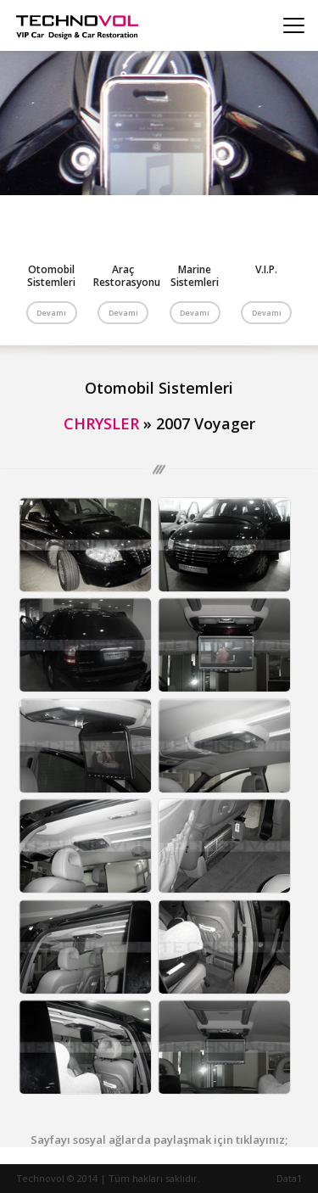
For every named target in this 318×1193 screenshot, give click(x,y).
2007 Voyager (205, 423)
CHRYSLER (101, 423)
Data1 (289, 1178)
